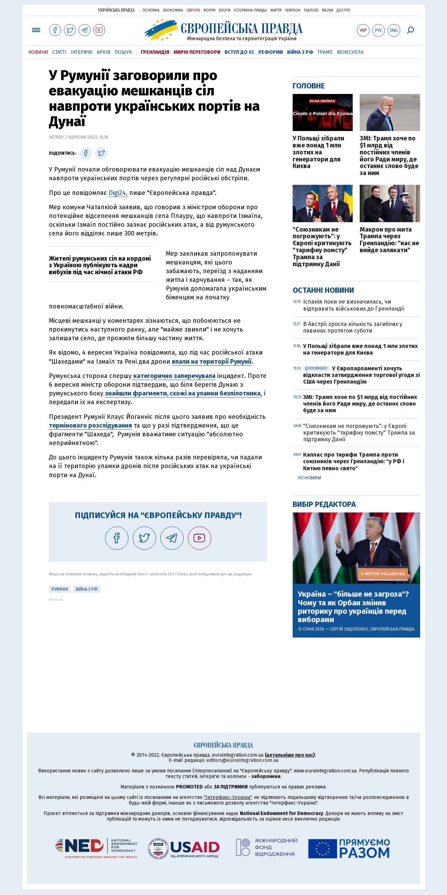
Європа (193, 10)
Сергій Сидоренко (349, 629)
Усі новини (309, 477)
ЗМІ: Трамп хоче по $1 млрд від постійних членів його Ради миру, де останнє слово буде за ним (389, 156)
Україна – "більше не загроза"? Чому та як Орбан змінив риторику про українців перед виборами (353, 607)
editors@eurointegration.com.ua (242, 760)
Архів (103, 52)
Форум (209, 10)
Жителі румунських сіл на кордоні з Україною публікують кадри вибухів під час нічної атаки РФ (100, 265)
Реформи (270, 52)
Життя (275, 10)
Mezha (327, 10)
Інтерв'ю (82, 52)
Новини (38, 52)
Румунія (60, 589)
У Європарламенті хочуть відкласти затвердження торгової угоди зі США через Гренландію (361, 375)
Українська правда (116, 10)
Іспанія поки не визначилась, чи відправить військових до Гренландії (353, 305)
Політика (151, 10)
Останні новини (323, 290)
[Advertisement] (158, 650)
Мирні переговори (197, 52)
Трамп (325, 52)
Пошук (123, 52)
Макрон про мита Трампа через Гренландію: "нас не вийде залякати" (389, 240)
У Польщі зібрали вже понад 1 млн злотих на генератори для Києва (318, 152)
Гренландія (155, 52)
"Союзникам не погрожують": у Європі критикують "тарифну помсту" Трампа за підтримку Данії (322, 247)
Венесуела (350, 52)
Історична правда (250, 10)
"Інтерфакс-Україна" (227, 797)
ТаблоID (311, 10)
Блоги (224, 10)
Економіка (173, 10)
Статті (59, 52)
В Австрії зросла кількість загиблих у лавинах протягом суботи (352, 327)
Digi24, (118, 193)
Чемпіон (292, 10)
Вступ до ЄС (239, 52)
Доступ (343, 10)
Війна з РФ (300, 52)
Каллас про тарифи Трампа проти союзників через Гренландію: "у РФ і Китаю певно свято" (353, 461)
